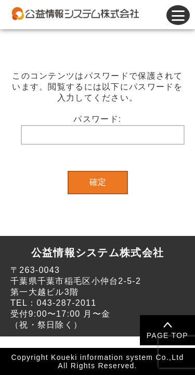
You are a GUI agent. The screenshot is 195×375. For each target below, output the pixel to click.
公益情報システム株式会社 (97, 252)
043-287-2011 (66, 302)
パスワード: (103, 130)
